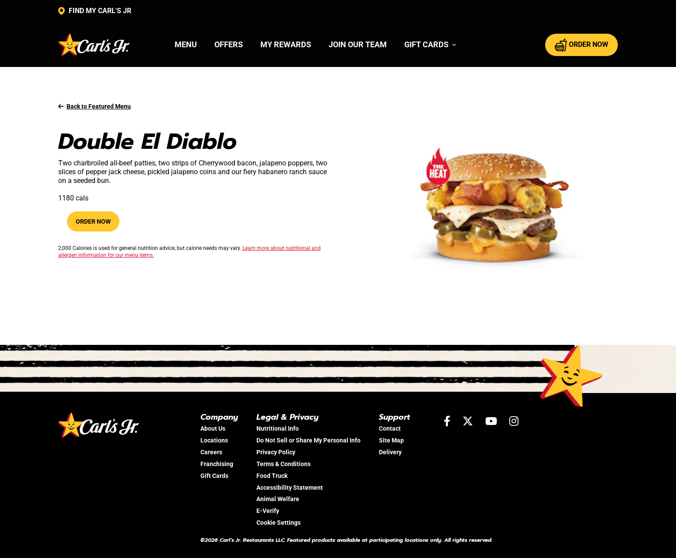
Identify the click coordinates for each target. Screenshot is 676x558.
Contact (390, 428)
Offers (228, 44)
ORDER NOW (581, 45)
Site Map (391, 440)
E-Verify (267, 510)
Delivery (390, 452)
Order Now (93, 221)
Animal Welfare (277, 498)
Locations (214, 440)
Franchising (216, 463)
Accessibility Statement (289, 487)
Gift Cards (214, 475)
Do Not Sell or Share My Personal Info (308, 440)
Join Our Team (358, 44)
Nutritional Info (277, 428)
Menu (186, 44)
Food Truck (271, 475)
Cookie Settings (278, 522)
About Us (212, 428)
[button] (430, 44)
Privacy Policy (275, 452)
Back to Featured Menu (94, 106)
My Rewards (285, 44)
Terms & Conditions (283, 463)
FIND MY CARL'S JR (94, 11)
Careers (211, 452)
